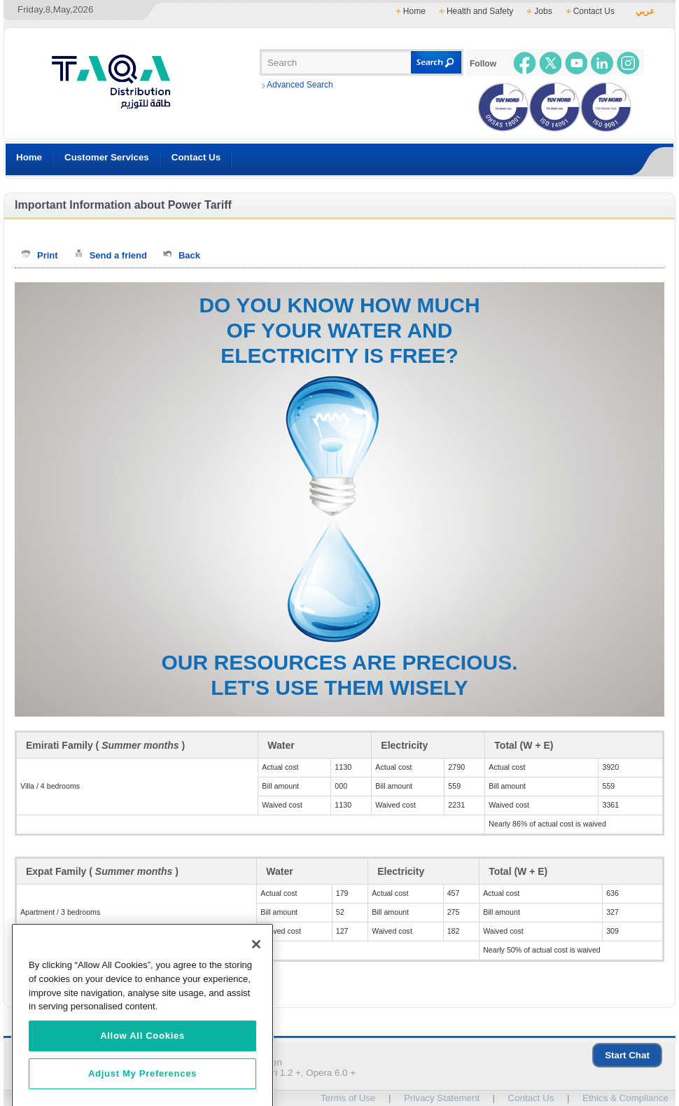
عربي (645, 11)
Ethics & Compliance (625, 1098)
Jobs (543, 11)
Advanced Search (300, 85)
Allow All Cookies (142, 1062)
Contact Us (594, 11)
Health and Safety (480, 11)
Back (189, 255)
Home (414, 11)
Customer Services (106, 157)
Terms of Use (348, 1098)
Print (47, 255)
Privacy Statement (441, 1098)
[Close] (256, 971)
